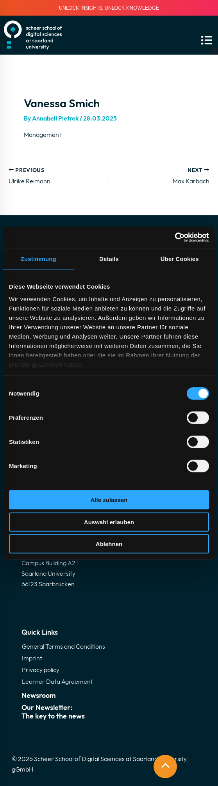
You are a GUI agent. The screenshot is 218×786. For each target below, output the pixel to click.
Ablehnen (109, 544)
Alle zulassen (108, 500)
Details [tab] (109, 258)
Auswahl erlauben (109, 521)
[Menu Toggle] (214, 51)
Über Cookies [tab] (180, 258)
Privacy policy (40, 670)
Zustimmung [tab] (38, 258)
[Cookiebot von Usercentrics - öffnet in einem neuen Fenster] (175, 237)
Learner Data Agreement (57, 681)
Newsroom (38, 695)
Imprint (32, 658)
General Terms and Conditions (63, 646)
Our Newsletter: (109, 711)
